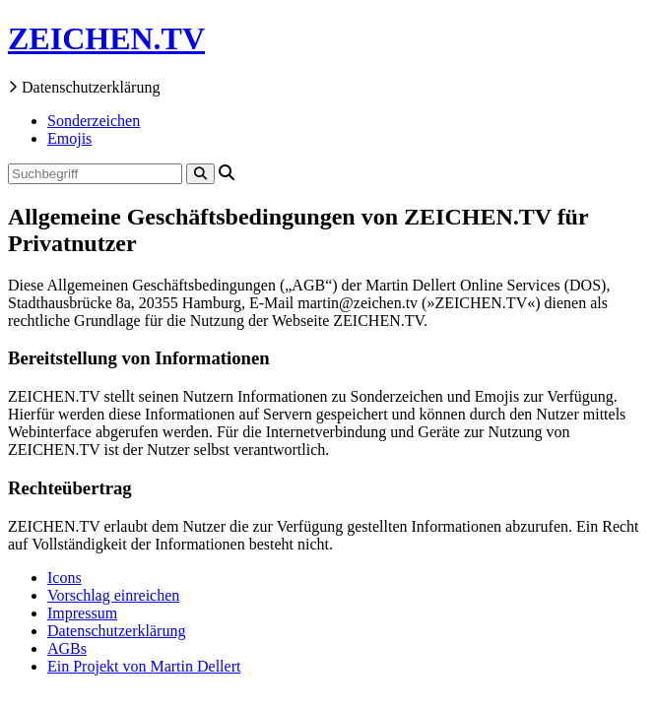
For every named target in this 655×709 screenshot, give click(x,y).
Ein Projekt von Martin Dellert (143, 666)
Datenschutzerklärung (116, 630)
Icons (64, 577)
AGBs (67, 648)
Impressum (82, 613)
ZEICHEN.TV (106, 38)
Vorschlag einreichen (113, 595)
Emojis (69, 138)
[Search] (200, 173)
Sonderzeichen (93, 120)
